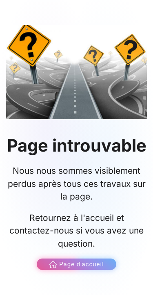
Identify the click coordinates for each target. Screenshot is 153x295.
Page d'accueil (76, 264)
